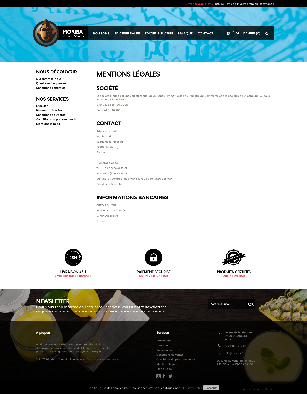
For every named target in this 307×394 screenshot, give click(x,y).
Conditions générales (50, 88)
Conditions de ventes (50, 115)
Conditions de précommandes (57, 119)
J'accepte (211, 387)
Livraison (42, 106)
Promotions (163, 340)
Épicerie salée (127, 33)
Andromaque (110, 358)
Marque (185, 33)
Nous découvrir (56, 72)
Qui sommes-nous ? (50, 79)
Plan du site (164, 368)
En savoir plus (192, 388)
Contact (205, 33)
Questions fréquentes (51, 83)
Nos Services (52, 99)
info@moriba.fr (115, 184)
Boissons (101, 33)
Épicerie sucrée (159, 33)
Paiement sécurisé (49, 110)
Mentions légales (48, 124)
